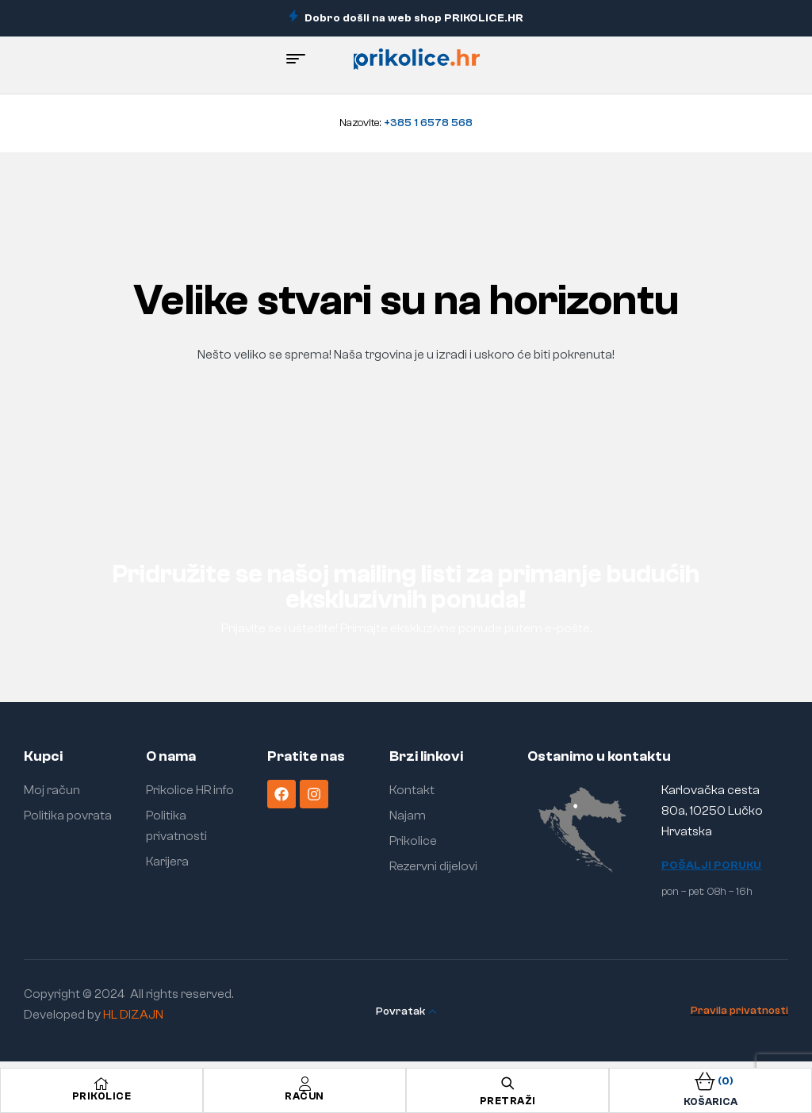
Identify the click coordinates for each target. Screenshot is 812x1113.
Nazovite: (406, 123)
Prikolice (102, 1096)
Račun (304, 1096)
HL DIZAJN (133, 1014)
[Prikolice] (101, 1084)
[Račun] (304, 1084)
